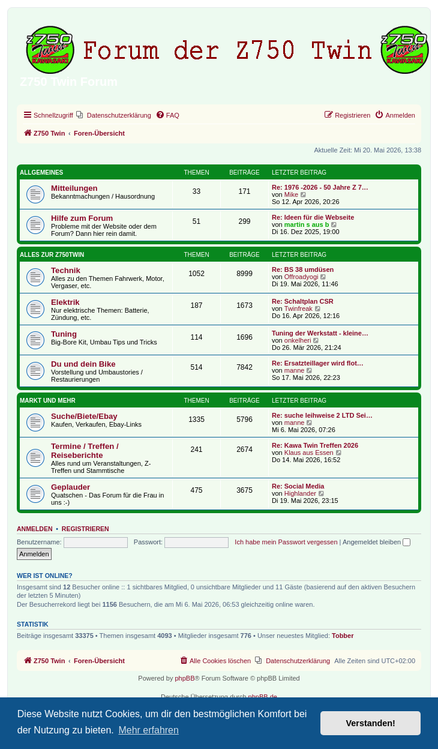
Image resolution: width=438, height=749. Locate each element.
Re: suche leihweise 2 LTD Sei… (322, 415)
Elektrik (65, 302)
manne (294, 370)
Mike (291, 194)
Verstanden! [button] (370, 723)
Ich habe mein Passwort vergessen (286, 542)
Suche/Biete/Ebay (84, 416)
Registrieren (85, 528)
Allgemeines (41, 172)
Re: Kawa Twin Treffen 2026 (315, 445)
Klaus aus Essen (309, 452)
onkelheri (297, 340)
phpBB (184, 678)
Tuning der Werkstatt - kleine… (320, 333)
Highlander (300, 493)
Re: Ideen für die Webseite (313, 217)
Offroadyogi (301, 276)
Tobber (342, 635)
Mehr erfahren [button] (148, 730)
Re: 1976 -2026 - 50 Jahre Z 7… (320, 187)
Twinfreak (298, 308)
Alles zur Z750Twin (52, 254)
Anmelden (35, 528)
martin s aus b (306, 224)
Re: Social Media (298, 486)
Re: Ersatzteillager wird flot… (318, 363)
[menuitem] (113, 115)
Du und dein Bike (83, 363)
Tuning (64, 333)
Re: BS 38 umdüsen (303, 269)
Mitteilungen (74, 188)
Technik (65, 270)
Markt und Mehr (48, 400)
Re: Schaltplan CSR (303, 301)
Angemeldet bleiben (376, 542)
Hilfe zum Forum (82, 218)
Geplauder (70, 487)
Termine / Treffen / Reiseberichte (85, 451)
